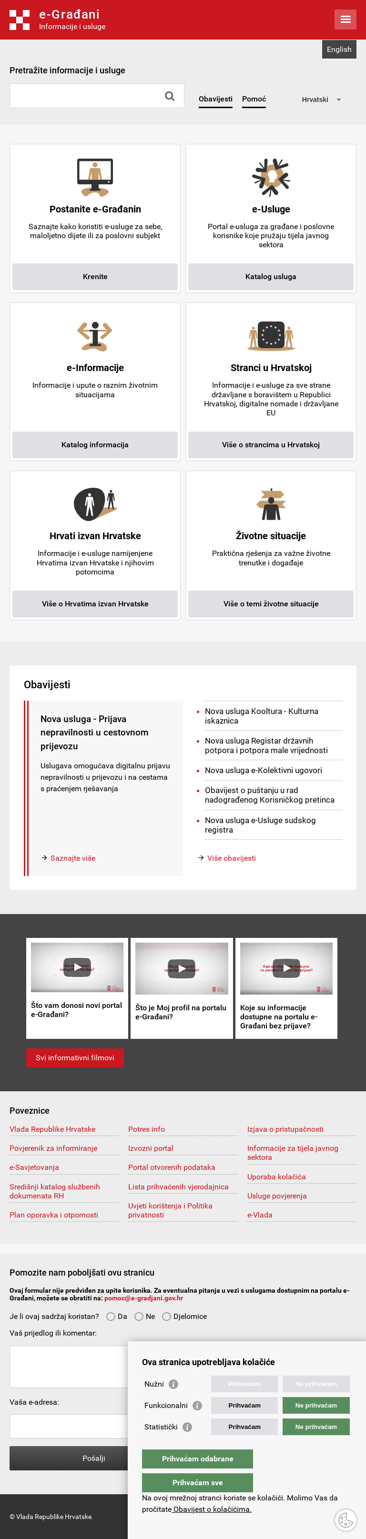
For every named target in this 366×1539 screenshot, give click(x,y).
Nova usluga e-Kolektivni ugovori (263, 770)
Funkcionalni (166, 1424)
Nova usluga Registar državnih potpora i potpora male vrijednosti (266, 745)
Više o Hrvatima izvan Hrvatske (95, 603)
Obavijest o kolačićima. (212, 1509)
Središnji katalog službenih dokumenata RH (55, 1191)
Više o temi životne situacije (271, 603)
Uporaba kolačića (276, 1176)
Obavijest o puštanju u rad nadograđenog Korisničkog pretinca (270, 795)
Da (116, 1316)
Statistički (161, 1445)
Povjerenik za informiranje (53, 1148)
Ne (144, 1316)
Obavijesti (216, 98)
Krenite (95, 276)
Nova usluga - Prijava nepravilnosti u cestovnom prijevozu (95, 733)
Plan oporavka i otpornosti (54, 1214)
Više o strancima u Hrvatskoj (271, 444)
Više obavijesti (231, 858)
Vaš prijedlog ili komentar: (53, 1333)
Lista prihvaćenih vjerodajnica (178, 1186)
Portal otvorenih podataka (171, 1167)
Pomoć (254, 98)
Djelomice (184, 1316)
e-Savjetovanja (34, 1167)
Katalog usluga (270, 276)
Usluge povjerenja (277, 1195)
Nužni (154, 1403)
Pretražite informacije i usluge (67, 70)
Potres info (146, 1129)
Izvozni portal (150, 1148)
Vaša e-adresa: (34, 1402)
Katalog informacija (95, 444)
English (339, 49)
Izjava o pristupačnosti (285, 1129)
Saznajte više (73, 858)
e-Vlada (260, 1214)
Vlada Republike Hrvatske (52, 1129)
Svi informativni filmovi (75, 1057)
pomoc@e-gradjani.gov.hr (143, 1298)
